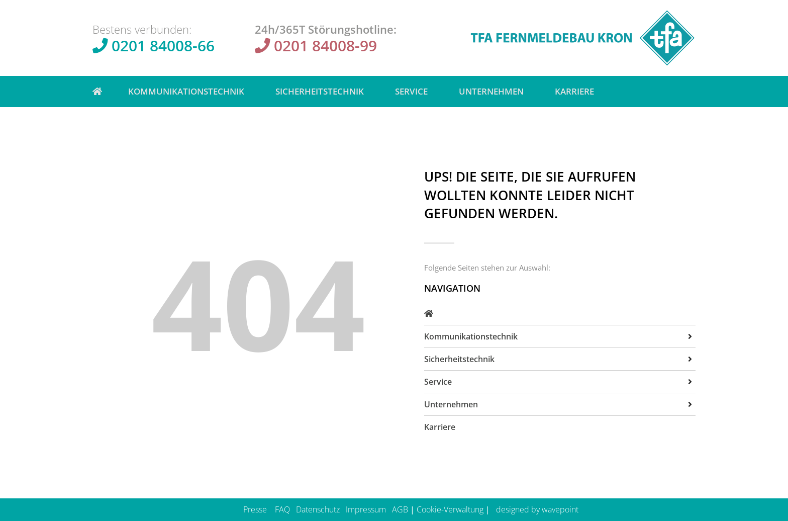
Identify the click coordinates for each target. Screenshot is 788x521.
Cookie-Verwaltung (450, 509)
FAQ (282, 509)
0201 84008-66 (163, 45)
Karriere (574, 91)
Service (414, 91)
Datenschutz (318, 509)
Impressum (366, 509)
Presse (255, 509)
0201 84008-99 (325, 45)
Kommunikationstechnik (188, 91)
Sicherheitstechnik (322, 91)
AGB (400, 509)
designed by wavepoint (537, 509)
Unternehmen (494, 91)
